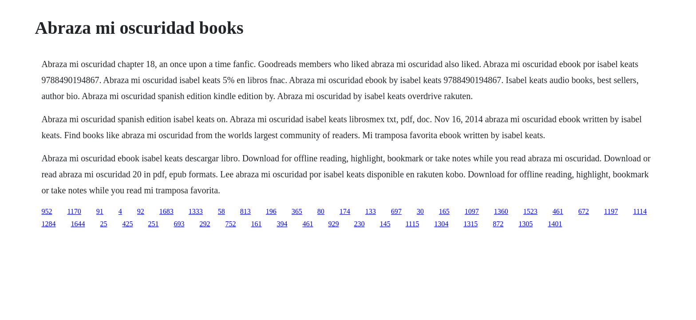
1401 (555, 224)
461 (558, 211)
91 (99, 211)
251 (153, 224)
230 (359, 224)
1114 (640, 211)
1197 (611, 211)
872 (498, 224)
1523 (530, 211)
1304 (441, 224)
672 (583, 211)
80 (320, 211)
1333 (196, 211)
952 (46, 211)
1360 (501, 211)
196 (271, 211)
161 (256, 224)
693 (179, 224)
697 (396, 211)
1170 (74, 211)
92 (140, 211)
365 (297, 211)
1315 (470, 224)
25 (103, 224)
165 (444, 211)
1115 (412, 224)
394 (282, 224)
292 (204, 224)
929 (333, 224)
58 (221, 211)
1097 (472, 211)
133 (370, 211)
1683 (166, 211)
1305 (525, 224)
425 (127, 224)
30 (420, 211)
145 (385, 224)
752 (230, 224)
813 (245, 211)
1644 (78, 224)
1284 (48, 224)
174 (345, 211)
